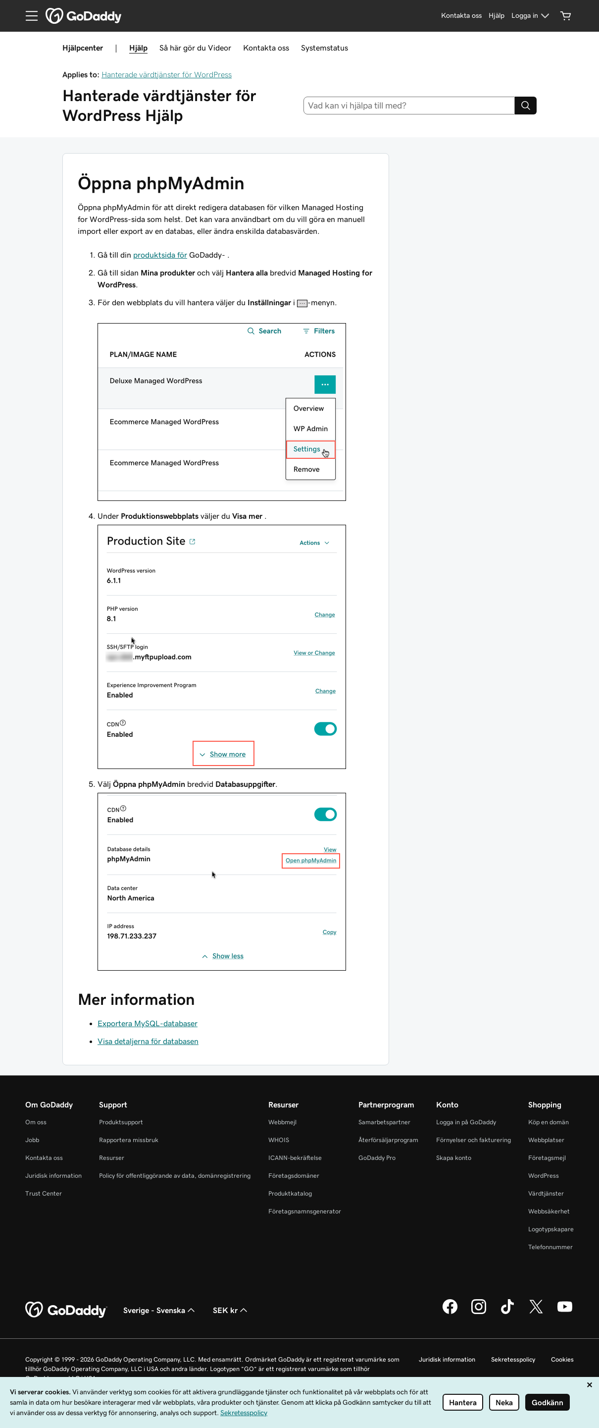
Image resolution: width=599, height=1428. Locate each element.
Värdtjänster (546, 1193)
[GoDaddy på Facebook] (450, 1313)
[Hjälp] (496, 15)
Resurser (111, 1157)
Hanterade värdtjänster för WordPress (166, 74)
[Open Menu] (28, 16)
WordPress (543, 1175)
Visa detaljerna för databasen (148, 1041)
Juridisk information (53, 1175)
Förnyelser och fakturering (473, 1140)
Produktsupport (121, 1122)
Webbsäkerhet (549, 1211)
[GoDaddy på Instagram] (479, 1313)
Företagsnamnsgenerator (304, 1211)
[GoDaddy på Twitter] (536, 1313)
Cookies (562, 1359)
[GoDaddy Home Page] (66, 1310)
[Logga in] (531, 15)
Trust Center (43, 1193)
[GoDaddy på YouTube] (565, 1313)
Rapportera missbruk (128, 1140)
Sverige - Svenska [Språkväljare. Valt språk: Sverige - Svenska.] (160, 1310)
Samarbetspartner (384, 1122)
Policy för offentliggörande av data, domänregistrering (174, 1175)
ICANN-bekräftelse (295, 1157)
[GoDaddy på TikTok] (507, 1313)
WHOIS (278, 1140)
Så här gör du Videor (195, 48)
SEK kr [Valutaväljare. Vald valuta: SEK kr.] (231, 1310)
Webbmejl (282, 1122)
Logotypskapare (551, 1229)
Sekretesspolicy (513, 1359)
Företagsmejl (547, 1157)
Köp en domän (548, 1122)
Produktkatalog (290, 1193)
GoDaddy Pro (377, 1157)
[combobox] (409, 105)
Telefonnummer (550, 1247)
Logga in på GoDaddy (466, 1122)
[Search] (526, 105)
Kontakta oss (266, 48)
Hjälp (138, 48)
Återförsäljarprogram (388, 1140)
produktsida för (160, 255)
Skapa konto (453, 1157)
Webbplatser (546, 1140)
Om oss (36, 1122)
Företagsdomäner (293, 1175)
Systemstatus (324, 48)
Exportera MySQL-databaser (148, 1023)
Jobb (32, 1140)
